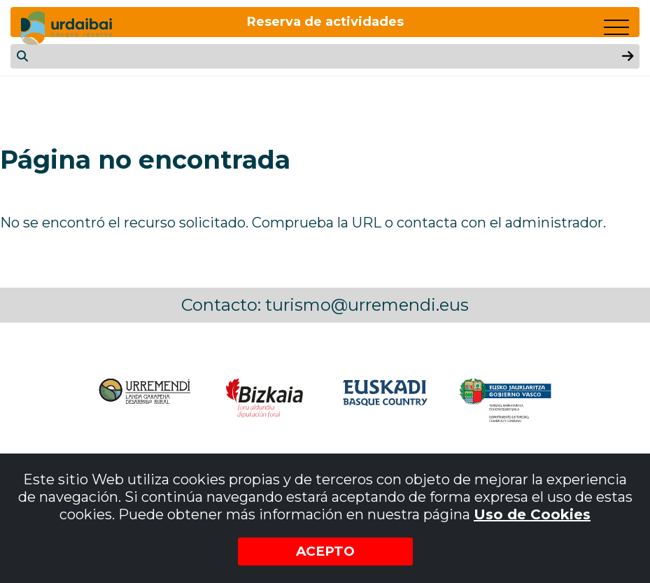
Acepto (325, 550)
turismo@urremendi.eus (367, 305)
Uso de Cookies (532, 513)
